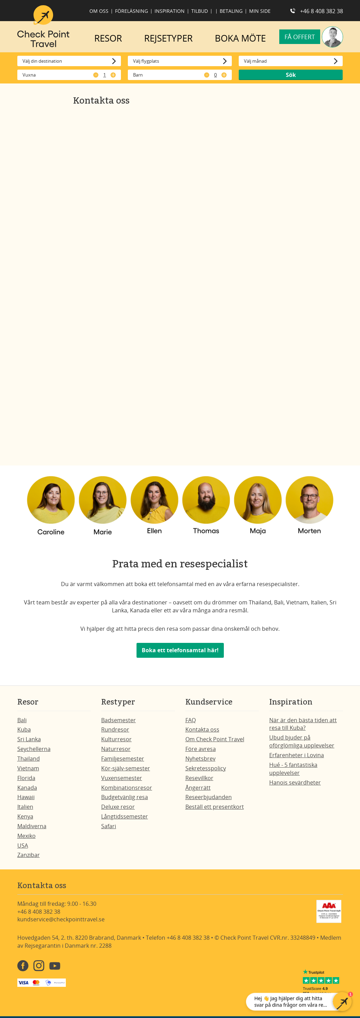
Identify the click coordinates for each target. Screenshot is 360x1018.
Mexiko (26, 836)
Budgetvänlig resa (124, 797)
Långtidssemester (124, 816)
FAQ (190, 720)
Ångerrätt (198, 787)
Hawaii (26, 797)
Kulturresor (116, 739)
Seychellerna (34, 749)
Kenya (25, 816)
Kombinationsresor (126, 787)
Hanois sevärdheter (295, 782)
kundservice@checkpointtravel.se (61, 919)
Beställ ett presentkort (214, 807)
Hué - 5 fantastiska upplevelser (293, 769)
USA (22, 845)
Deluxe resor (118, 807)
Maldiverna (31, 826)
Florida (26, 778)
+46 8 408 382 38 (321, 11)
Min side (260, 11)
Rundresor (115, 729)
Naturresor (116, 749)
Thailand (28, 758)
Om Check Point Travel (214, 739)
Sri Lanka (29, 739)
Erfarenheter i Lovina (296, 755)
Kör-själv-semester (125, 768)
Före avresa (200, 749)
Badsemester (118, 720)
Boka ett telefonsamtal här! (180, 650)
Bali (22, 720)
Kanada (27, 787)
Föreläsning (131, 11)
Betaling (231, 11)
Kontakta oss (202, 729)
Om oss (98, 11)
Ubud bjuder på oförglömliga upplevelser (301, 741)
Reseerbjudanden (208, 797)
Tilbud (199, 11)
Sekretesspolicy (205, 768)
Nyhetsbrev (200, 758)
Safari (108, 826)
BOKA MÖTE (240, 38)
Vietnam (28, 768)
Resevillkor (199, 778)
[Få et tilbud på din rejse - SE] (178, 279)
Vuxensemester (121, 778)
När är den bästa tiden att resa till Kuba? (303, 724)
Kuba (24, 729)
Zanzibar (28, 855)
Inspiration (170, 11)
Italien (25, 807)
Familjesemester (122, 758)
